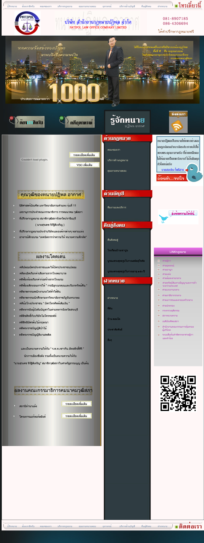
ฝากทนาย (112, 298)
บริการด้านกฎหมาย (117, 160)
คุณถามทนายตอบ (116, 170)
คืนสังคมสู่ (112, 239)
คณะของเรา (113, 149)
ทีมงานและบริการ (116, 207)
